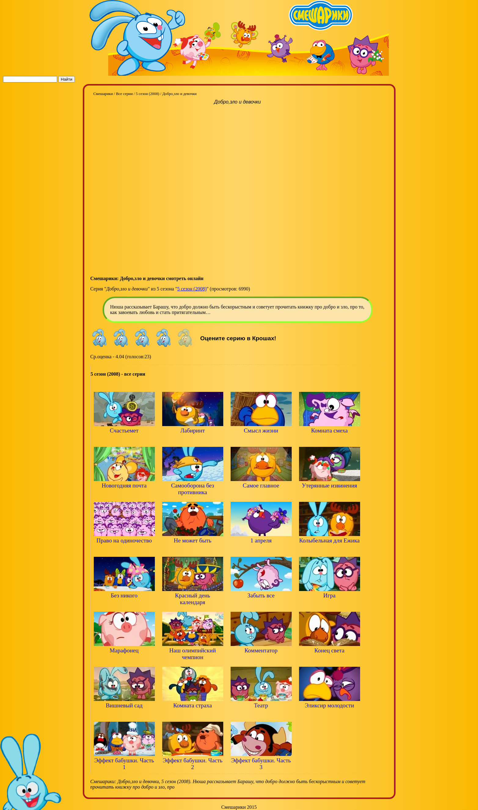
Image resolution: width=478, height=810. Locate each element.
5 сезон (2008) (191, 288)
